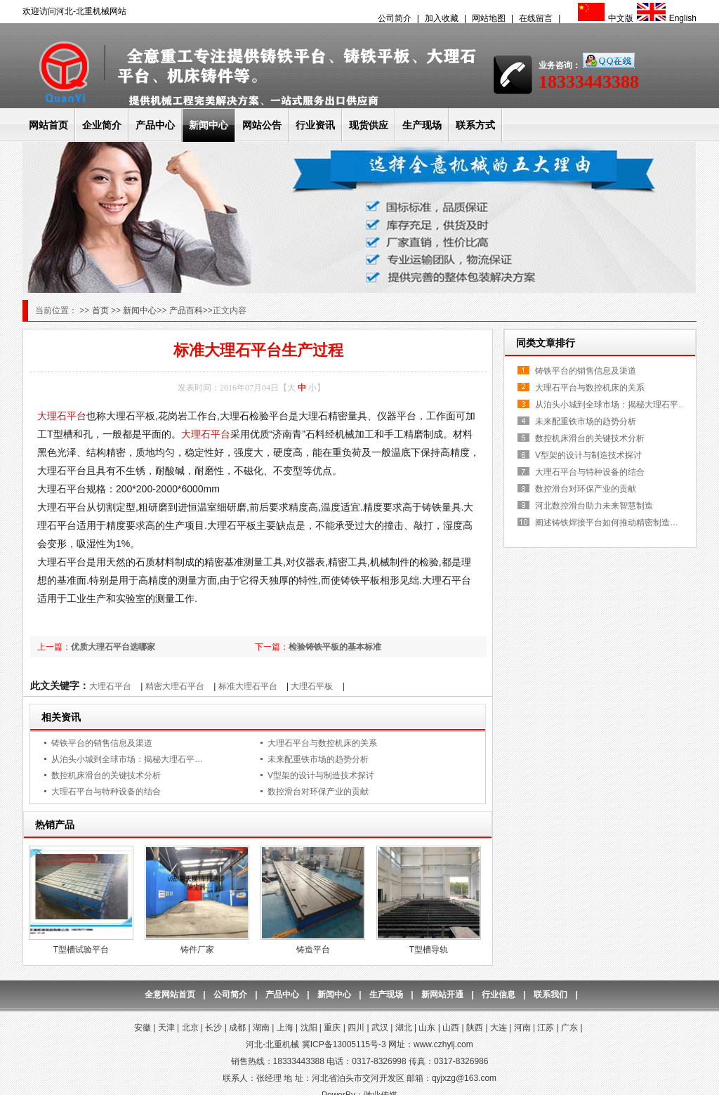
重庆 (332, 1027)
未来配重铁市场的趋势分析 (318, 759)
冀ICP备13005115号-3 (344, 1044)
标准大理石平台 (247, 686)
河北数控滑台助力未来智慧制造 (594, 506)
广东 (569, 1027)
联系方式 (475, 125)
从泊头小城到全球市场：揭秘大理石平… (127, 759)
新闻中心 (208, 125)
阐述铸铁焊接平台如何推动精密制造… (606, 522)
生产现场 (422, 125)
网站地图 (489, 18)
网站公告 (262, 125)
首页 (101, 310)
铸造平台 (313, 950)
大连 (498, 1027)
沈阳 (309, 1027)
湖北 (403, 1027)
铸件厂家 (197, 950)
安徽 (142, 1027)
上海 (285, 1027)
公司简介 (394, 18)
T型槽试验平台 (81, 950)
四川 (356, 1027)
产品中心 (155, 125)
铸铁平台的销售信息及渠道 (101, 743)
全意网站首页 (170, 994)
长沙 (213, 1027)
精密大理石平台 (174, 686)
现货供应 (368, 125)
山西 (450, 1027)
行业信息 (498, 994)
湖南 (261, 1027)
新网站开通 (442, 994)
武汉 (379, 1027)
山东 (426, 1027)
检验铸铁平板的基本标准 (335, 647)
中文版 (603, 18)
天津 (166, 1027)
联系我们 (550, 994)
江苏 (545, 1027)
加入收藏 (442, 18)
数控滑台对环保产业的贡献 (318, 791)
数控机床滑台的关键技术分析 (106, 775)
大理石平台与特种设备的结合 (106, 791)
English (665, 18)
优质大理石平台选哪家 (113, 647)
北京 (190, 1027)
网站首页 (48, 125)
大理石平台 (61, 415)
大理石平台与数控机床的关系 (322, 743)
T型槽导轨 (428, 950)
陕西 (474, 1027)
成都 (237, 1027)
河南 (522, 1027)
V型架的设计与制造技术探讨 (321, 775)
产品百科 (186, 310)
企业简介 (101, 125)
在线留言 (536, 18)
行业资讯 (315, 125)
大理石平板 (312, 686)
